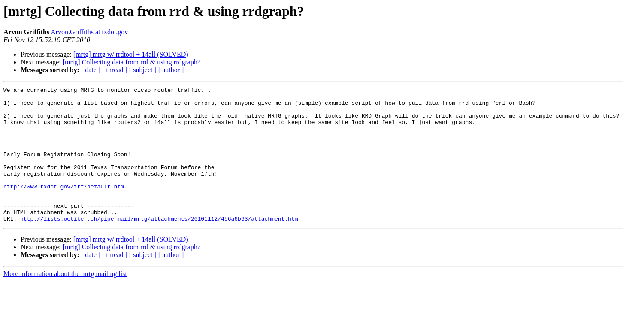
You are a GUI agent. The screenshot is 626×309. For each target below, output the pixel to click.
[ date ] (90, 69)
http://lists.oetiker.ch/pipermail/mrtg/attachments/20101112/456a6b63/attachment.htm (159, 245)
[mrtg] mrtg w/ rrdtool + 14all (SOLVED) (130, 54)
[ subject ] (143, 69)
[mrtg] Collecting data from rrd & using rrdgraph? (131, 62)
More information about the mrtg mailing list (65, 300)
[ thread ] (114, 69)
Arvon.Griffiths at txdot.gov (89, 32)
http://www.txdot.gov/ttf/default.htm (63, 207)
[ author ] (171, 69)
